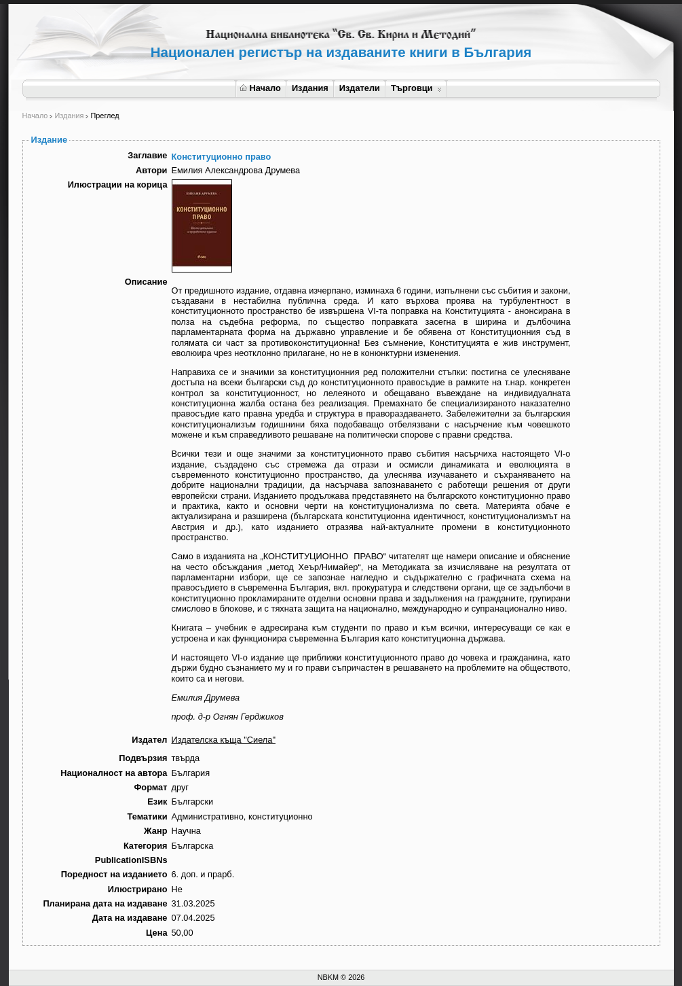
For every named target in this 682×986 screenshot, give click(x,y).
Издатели (359, 88)
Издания (310, 88)
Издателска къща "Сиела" (224, 740)
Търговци (416, 88)
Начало (260, 88)
